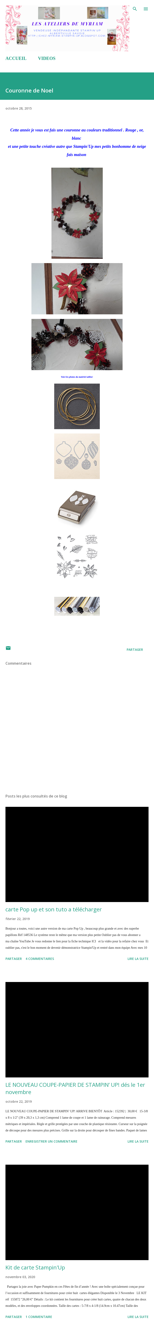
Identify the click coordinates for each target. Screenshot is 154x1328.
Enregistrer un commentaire (51, 1141)
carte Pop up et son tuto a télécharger (53, 909)
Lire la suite (138, 958)
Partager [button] (135, 649)
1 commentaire (39, 1317)
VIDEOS (47, 58)
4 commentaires (40, 958)
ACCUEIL (15, 58)
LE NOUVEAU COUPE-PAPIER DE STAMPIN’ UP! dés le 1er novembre (75, 1088)
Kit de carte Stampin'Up (35, 1267)
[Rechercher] (135, 8)
